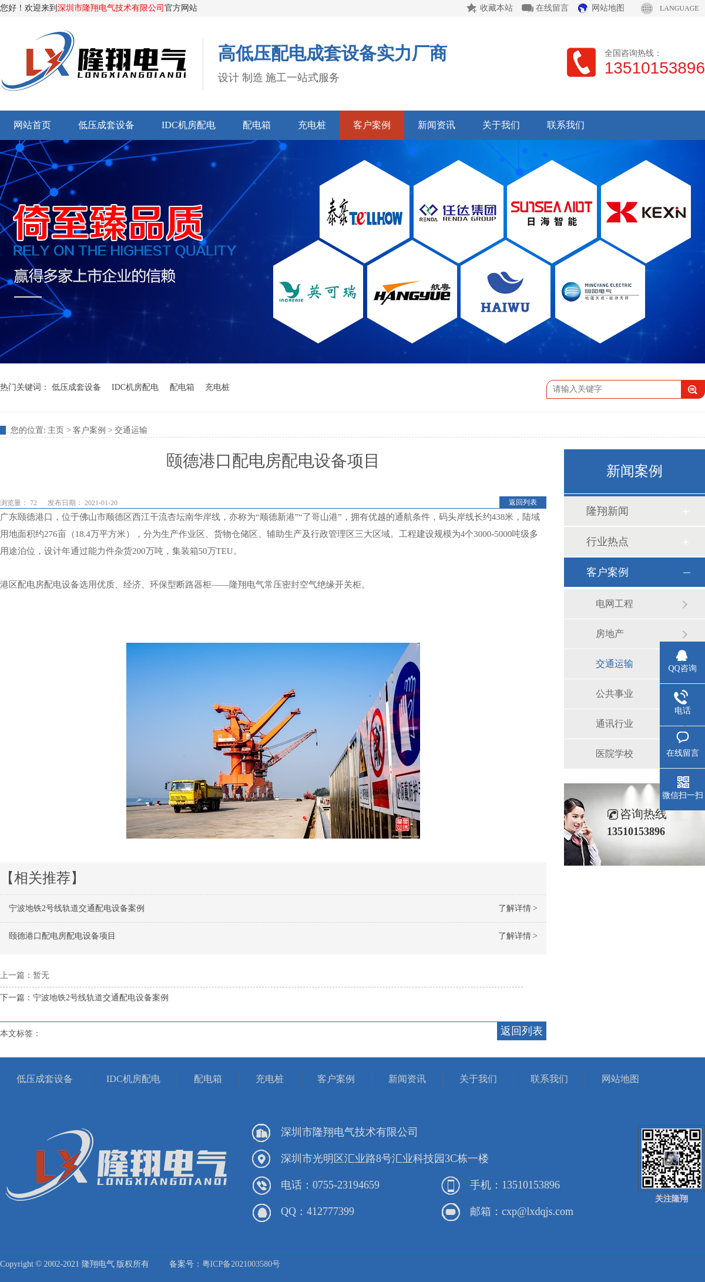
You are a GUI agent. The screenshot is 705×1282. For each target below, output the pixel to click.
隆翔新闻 (607, 511)
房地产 (610, 634)
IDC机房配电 (189, 125)
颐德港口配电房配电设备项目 (62, 936)
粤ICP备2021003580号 (241, 1264)
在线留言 (552, 8)
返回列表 (523, 502)
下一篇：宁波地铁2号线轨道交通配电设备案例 (84, 997)
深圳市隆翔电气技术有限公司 (111, 8)
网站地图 (608, 8)
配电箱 (257, 125)
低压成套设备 (106, 125)
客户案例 (372, 125)
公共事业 (614, 694)
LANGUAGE (679, 8)
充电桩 (312, 125)
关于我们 (501, 125)
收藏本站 (496, 8)
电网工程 (614, 604)
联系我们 (566, 125)
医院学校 (614, 754)
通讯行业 (614, 724)
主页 (56, 430)
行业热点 (607, 541)
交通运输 (131, 430)
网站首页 (32, 125)
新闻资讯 (436, 125)
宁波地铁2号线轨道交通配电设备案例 (77, 908)
